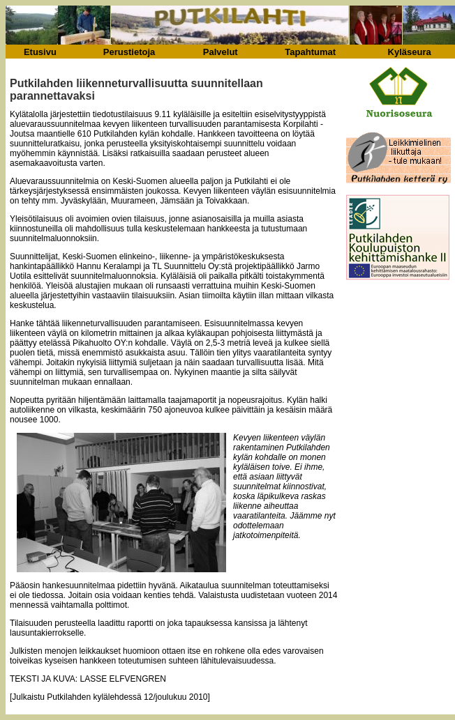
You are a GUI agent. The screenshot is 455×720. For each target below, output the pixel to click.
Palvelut (220, 52)
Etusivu (40, 52)
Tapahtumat (310, 52)
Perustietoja (129, 52)
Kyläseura (409, 52)
